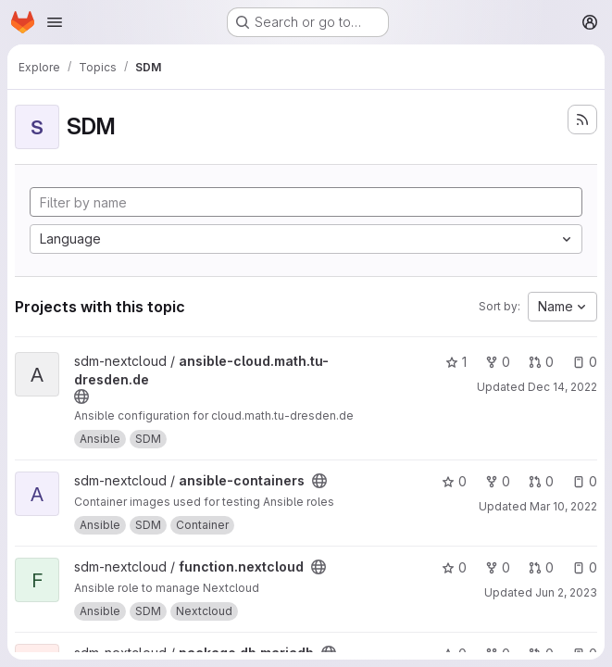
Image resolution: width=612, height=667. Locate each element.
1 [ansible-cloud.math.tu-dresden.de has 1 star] (456, 362)
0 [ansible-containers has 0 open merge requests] (541, 481)
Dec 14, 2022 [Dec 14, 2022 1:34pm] (562, 387)
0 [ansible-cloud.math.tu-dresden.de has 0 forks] (497, 362)
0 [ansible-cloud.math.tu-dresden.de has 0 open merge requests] (541, 362)
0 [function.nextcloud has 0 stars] (454, 567)
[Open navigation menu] (54, 22)
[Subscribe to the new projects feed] (582, 119)
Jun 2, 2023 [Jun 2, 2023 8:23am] (566, 592)
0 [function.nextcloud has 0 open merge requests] (541, 567)
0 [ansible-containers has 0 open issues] (584, 481)
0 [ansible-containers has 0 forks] (497, 481)
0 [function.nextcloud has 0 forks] (497, 567)
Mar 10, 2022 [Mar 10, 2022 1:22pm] (563, 506)
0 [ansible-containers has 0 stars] (454, 481)
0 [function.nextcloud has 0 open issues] (584, 567)
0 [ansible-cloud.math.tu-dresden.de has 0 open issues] (584, 362)
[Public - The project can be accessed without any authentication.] (81, 396)
